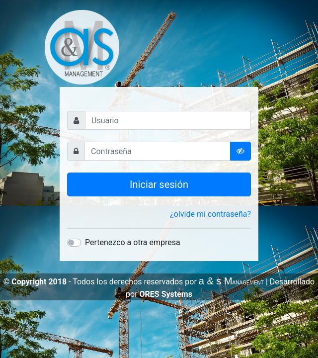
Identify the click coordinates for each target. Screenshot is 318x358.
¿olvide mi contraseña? (210, 214)
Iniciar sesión (159, 184)
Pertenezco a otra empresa (132, 242)
